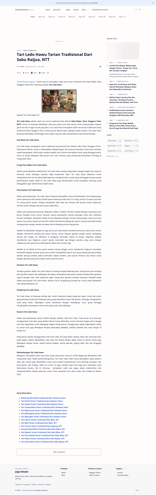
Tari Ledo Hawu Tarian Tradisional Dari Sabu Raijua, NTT (44, 442)
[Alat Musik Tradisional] (131, 141)
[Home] (33, 17)
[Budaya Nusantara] (114, 151)
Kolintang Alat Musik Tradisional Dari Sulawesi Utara (43, 398)
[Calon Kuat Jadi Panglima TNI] (127, 107)
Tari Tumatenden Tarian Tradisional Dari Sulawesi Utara (45, 407)
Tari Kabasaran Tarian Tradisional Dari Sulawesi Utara (44, 410)
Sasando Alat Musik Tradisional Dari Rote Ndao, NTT (43, 429)
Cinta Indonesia (21, 9)
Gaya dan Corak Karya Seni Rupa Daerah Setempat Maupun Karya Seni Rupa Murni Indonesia (122, 86)
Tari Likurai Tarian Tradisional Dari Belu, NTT (40, 420)
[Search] (139, 9)
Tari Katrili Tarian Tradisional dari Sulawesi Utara (42, 401)
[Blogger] (131, 146)
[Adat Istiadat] (114, 141)
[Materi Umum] (122, 62)
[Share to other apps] (48, 73)
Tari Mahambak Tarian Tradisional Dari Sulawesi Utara (44, 413)
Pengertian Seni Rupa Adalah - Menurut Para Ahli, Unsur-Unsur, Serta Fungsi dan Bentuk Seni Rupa (123, 125)
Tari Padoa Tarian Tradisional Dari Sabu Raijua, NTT (43, 438)
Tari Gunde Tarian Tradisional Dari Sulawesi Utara (42, 404)
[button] (136, 9)
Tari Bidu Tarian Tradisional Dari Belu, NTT (39, 423)
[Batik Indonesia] (114, 146)
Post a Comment (59, 452)
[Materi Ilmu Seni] (123, 81)
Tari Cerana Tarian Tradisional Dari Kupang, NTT (41, 426)
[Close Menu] (152, 3)
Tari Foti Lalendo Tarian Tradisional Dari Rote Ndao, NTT (45, 435)
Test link (95, 3)
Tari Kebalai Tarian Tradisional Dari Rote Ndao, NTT (43, 432)
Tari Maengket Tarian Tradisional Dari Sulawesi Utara (44, 416)
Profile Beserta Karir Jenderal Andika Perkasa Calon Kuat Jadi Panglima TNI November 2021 (122, 112)
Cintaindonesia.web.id (26, 82)
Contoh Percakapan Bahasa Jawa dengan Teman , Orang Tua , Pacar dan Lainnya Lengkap (123, 68)
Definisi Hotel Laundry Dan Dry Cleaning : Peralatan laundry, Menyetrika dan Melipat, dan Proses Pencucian (124, 100)
